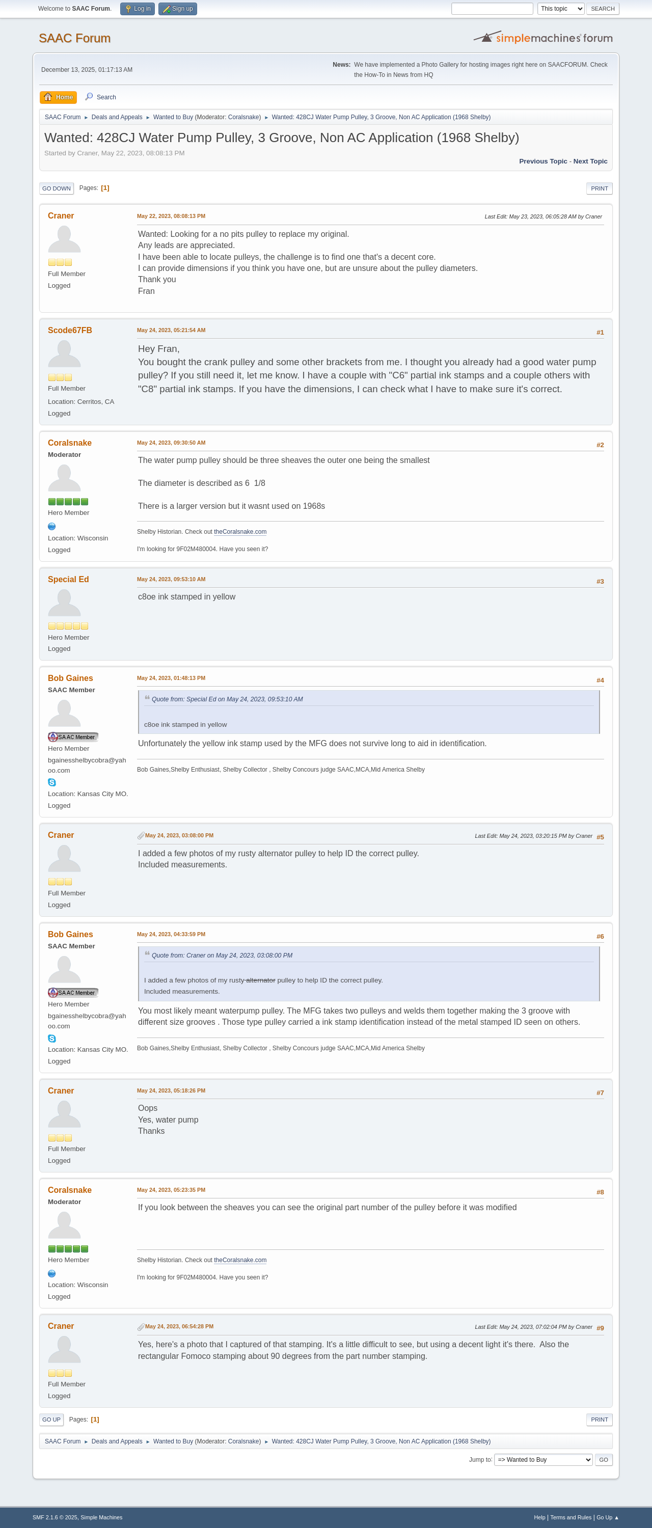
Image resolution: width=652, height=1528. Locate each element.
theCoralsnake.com (240, 531)
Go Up (51, 1419)
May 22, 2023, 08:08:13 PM (171, 216)
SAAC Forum (75, 38)
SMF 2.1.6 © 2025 (55, 1517)
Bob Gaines (70, 678)
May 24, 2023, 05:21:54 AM (171, 330)
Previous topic (543, 161)
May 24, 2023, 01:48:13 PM (171, 678)
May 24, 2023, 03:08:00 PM (179, 835)
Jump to (480, 1459)
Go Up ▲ (607, 1517)
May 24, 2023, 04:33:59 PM (171, 934)
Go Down (56, 188)
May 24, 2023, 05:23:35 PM (171, 1190)
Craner (61, 215)
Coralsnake (243, 117)
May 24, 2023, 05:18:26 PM (171, 1090)
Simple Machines (101, 1517)
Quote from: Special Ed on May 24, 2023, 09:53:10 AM (227, 699)
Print (599, 188)
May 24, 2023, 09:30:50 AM (171, 443)
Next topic (591, 161)
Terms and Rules (571, 1517)
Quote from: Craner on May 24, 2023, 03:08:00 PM (222, 955)
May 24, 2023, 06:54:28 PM (179, 1326)
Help (540, 1517)
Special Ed (68, 579)
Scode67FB (70, 330)
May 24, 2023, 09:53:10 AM (171, 579)
